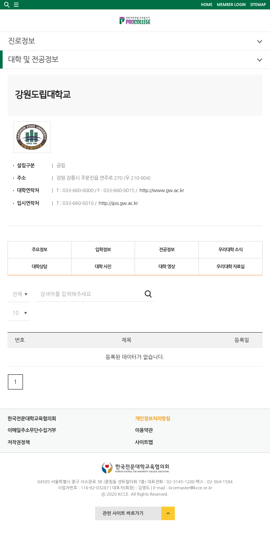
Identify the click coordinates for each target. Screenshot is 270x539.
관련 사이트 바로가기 (123, 513)
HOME (206, 4)
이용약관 (144, 430)
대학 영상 (167, 266)
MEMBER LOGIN (231, 4)
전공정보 (166, 249)
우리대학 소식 (230, 249)
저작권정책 (19, 442)
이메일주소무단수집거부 (32, 430)
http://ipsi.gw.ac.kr (118, 203)
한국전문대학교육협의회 (32, 418)
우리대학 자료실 (230, 266)
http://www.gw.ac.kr (162, 190)
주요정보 (39, 249)
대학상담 (39, 266)
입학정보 (103, 249)
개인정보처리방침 (152, 418)
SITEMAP (258, 4)
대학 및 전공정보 (33, 59)
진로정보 (21, 41)
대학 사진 (103, 266)
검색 (148, 294)
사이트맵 (144, 442)
